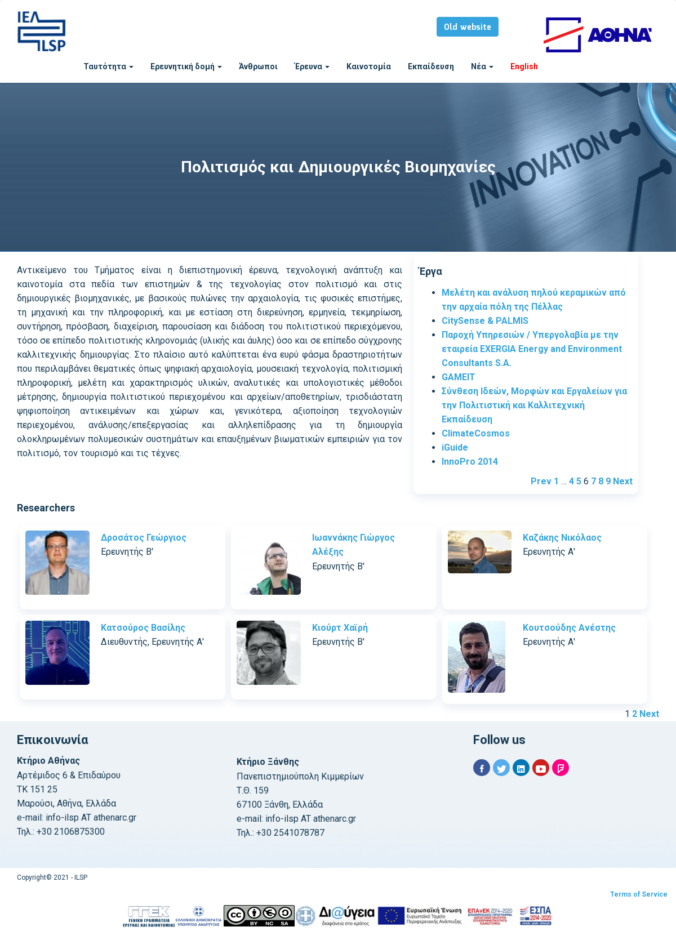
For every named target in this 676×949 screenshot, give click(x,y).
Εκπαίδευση (431, 66)
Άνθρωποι (258, 66)
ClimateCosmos (476, 433)
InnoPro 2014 (470, 461)
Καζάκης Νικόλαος (562, 537)
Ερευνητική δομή (186, 66)
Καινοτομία (368, 66)
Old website (467, 27)
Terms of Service (639, 894)
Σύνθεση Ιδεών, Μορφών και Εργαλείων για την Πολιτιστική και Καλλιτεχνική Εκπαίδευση (534, 405)
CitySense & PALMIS (485, 320)
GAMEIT (458, 377)
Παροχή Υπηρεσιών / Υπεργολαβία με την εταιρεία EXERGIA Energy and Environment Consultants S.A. (532, 348)
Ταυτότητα (108, 66)
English (524, 66)
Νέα (482, 66)
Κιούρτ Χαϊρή (340, 627)
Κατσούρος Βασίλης (143, 627)
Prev (541, 481)
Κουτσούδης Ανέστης (569, 627)
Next (623, 481)
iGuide (455, 447)
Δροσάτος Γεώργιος (143, 537)
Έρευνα (312, 66)
